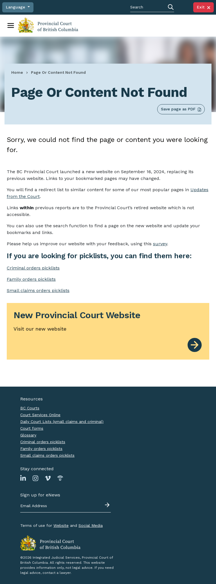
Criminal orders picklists (42, 441)
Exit (203, 7)
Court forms (31, 428)
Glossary (28, 435)
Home (17, 72)
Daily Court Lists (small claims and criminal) (62, 421)
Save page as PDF (181, 108)
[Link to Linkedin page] (23, 477)
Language (16, 7)
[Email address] (65, 505)
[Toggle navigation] (10, 25)
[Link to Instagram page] (35, 477)
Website (61, 525)
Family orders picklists (41, 448)
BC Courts (29, 407)
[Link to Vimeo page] (48, 477)
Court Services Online (40, 414)
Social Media (90, 525)
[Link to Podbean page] (60, 477)
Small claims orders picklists (38, 290)
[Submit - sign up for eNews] (107, 504)
